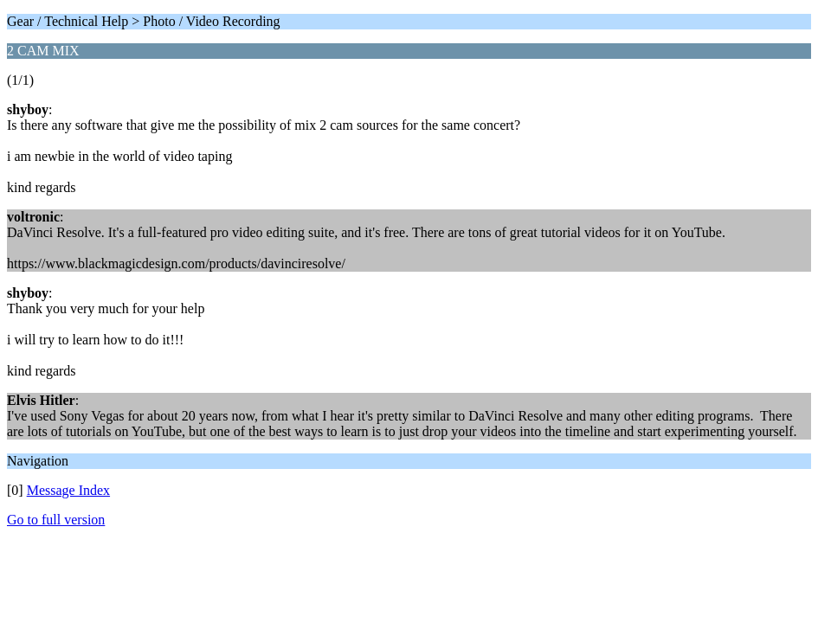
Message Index (68, 490)
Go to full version (56, 519)
